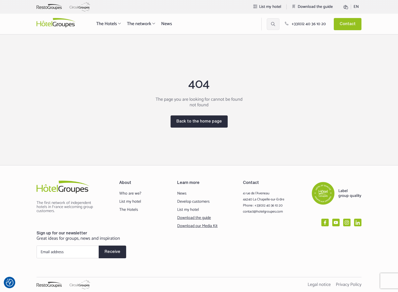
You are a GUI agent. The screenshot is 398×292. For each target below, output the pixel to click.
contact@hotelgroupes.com (263, 212)
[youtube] (336, 222)
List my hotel (270, 6)
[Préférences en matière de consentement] (9, 282)
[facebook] (325, 222)
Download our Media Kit (197, 226)
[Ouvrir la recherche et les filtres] (273, 24)
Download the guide (315, 6)
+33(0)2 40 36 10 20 (305, 24)
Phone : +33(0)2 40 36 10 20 (263, 206)
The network (141, 24)
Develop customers (193, 202)
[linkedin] (357, 222)
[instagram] (347, 222)
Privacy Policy (348, 284)
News (166, 24)
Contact (348, 24)
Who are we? (130, 194)
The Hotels (109, 24)
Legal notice (319, 284)
